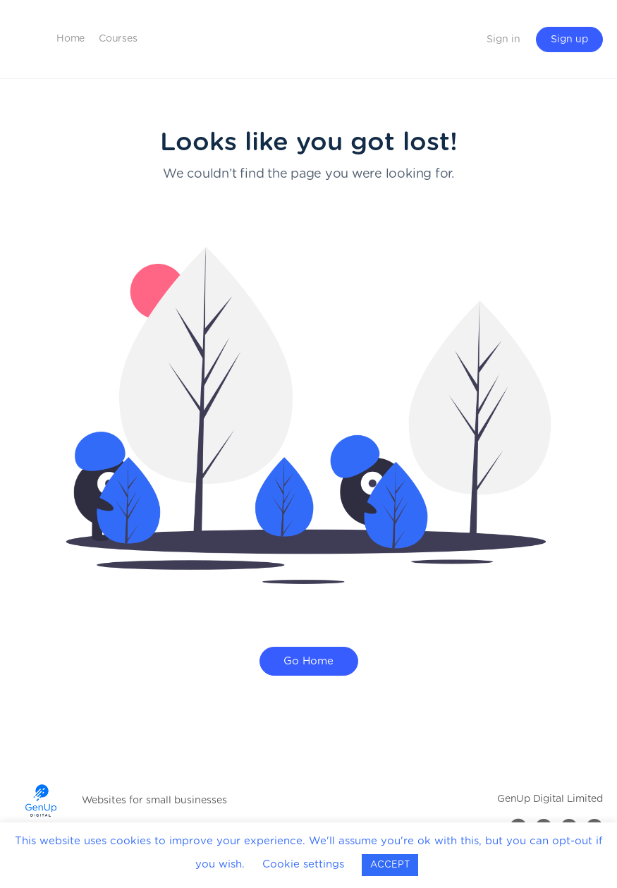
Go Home (308, 661)
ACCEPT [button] (390, 865)
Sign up (569, 39)
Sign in (503, 39)
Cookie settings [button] (303, 864)
